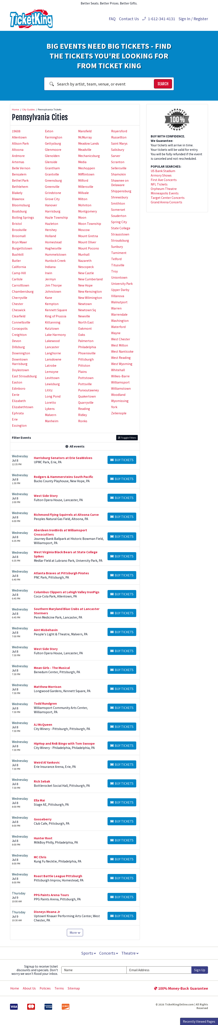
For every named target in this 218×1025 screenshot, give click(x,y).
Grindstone (53, 193)
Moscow (84, 230)
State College (120, 228)
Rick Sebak (42, 781)
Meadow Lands (88, 143)
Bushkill (17, 254)
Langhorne (53, 353)
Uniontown (119, 277)
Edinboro (18, 388)
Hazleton (51, 223)
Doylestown (20, 370)
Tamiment (118, 253)
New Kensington (90, 291)
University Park (122, 283)
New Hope (85, 285)
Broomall (19, 236)
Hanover (51, 205)
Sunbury (117, 246)
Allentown (19, 137)
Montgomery (87, 211)
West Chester (120, 339)
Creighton (19, 334)
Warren (116, 308)
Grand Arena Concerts (166, 202)
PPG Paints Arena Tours (51, 895)
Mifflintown (86, 174)
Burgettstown (22, 248)
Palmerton (85, 341)
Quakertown (87, 396)
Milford (83, 180)
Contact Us (129, 18)
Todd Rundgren (45, 703)
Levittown (52, 378)
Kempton (52, 304)
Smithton (118, 203)
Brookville (19, 230)
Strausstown (120, 234)
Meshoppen (86, 168)
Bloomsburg (21, 205)
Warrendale (119, 314)
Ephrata (18, 413)
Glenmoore (53, 149)
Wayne (115, 333)
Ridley (82, 415)
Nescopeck (86, 267)
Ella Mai (39, 800)
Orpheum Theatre (164, 189)
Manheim (51, 421)
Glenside (51, 162)
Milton (82, 199)
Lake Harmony (55, 334)
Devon (16, 341)
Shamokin (118, 174)
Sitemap (74, 988)
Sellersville (118, 168)
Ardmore (18, 156)
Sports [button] (88, 953)
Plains (82, 371)
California (19, 267)
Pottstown (85, 378)
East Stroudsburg (24, 376)
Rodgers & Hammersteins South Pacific (63, 477)
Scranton (117, 162)
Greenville (52, 186)
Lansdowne (53, 359)
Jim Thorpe (53, 285)
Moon (82, 217)
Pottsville (85, 384)
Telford (116, 259)
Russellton (118, 137)
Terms (59, 988)
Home (14, 988)
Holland (50, 236)
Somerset (118, 209)
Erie (15, 419)
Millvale (83, 193)
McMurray (85, 137)
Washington (120, 320)
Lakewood (52, 341)
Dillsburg (18, 347)
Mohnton (84, 205)
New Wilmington (90, 297)
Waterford (118, 327)
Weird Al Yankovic (47, 762)
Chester (17, 304)
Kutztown (52, 328)
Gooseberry (43, 819)
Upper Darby (120, 290)
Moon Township (89, 223)
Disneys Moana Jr (47, 912)
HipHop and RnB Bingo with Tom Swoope (64, 743)
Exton (49, 131)
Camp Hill (19, 273)
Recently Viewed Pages (199, 1021)
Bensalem (19, 174)
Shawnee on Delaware (120, 182)
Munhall (83, 254)
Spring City (119, 222)
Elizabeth (19, 401)
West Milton (119, 345)
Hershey (51, 230)
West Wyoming (121, 364)
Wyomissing (120, 401)
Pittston (84, 365)
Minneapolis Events (165, 193)
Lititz (49, 390)
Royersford (119, 131)
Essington (19, 425)
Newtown (85, 304)
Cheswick (18, 310)
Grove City (52, 199)
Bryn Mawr (19, 242)
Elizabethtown (22, 407)
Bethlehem (20, 186)
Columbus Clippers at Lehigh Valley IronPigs (66, 592)
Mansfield (85, 131)
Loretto (50, 402)
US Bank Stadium (163, 171)
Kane (48, 297)
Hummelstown (55, 254)
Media (82, 162)
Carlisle (17, 279)
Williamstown (121, 388)
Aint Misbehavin (46, 630)
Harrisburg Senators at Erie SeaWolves (63, 458)
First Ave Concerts (164, 180)
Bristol (17, 223)
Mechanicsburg (89, 156)
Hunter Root (43, 838)
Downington (21, 353)
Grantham (52, 168)
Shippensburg (121, 191)
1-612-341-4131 (158, 18)
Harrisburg (52, 211)
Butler (16, 260)
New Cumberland (90, 279)
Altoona (17, 149)
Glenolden (52, 156)
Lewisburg (52, 384)
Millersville (85, 186)
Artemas (18, 162)
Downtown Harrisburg (20, 361)
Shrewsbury (119, 197)
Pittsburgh (86, 359)
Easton (17, 382)
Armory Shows (161, 175)
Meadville (84, 149)
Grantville (52, 174)
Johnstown (53, 291)
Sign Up (199, 970)
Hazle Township (56, 217)
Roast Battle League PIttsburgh (58, 876)
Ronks (82, 421)
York (114, 407)
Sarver (115, 156)
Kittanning (52, 322)
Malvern (50, 415)
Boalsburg (19, 211)
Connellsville (21, 322)
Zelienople (118, 413)
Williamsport (120, 382)
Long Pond (52, 396)
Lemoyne (51, 371)
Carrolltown (20, 285)
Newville (84, 316)
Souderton (118, 216)
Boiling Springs (23, 217)
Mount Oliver (87, 242)
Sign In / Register (193, 18)
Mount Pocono (88, 248)
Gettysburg (53, 143)
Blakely (17, 193)
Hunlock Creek (55, 260)
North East (86, 322)
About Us (29, 988)
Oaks (81, 334)
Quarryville (85, 402)
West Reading (121, 357)
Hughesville (53, 248)
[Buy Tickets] (122, 460)
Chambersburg (23, 291)
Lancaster (52, 347)
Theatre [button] (130, 953)
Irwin (48, 273)
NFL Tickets (159, 184)
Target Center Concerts (168, 197)
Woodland (118, 394)
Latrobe (50, 365)
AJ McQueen (43, 724)
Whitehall (118, 370)
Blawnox (18, 199)
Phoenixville (87, 353)
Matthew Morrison (47, 686)
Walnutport (119, 302)
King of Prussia (55, 316)
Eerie (15, 394)
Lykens (50, 408)
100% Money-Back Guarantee (181, 988)
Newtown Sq (87, 310)
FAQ (112, 18)
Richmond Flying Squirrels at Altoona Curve (66, 514)
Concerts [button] (108, 953)
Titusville (117, 265)
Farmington (53, 137)
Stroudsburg (120, 240)
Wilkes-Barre (120, 376)
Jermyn (50, 279)
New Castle (86, 273)
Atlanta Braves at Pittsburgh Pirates (61, 573)
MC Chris (40, 857)
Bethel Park (20, 180)
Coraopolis (20, 328)
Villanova (117, 296)
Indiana (50, 267)
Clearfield (18, 316)
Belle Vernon (21, 168)
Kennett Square (56, 310)
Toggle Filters (127, 437)
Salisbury (117, 149)
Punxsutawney (88, 390)
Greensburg (53, 180)
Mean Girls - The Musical (52, 668)
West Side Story (46, 495)
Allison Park (20, 143)
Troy (114, 271)
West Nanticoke (122, 351)
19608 (16, 131)
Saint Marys (119, 143)
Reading (84, 408)
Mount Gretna (88, 236)
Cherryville (19, 297)
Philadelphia (87, 347)
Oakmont (85, 328)
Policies (45, 988)
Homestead (53, 242)
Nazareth (85, 260)
